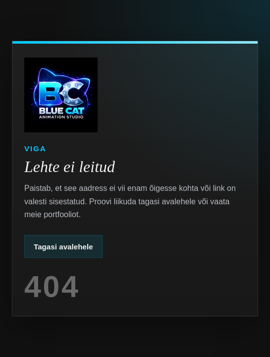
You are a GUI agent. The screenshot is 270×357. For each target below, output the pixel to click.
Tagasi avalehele (63, 246)
